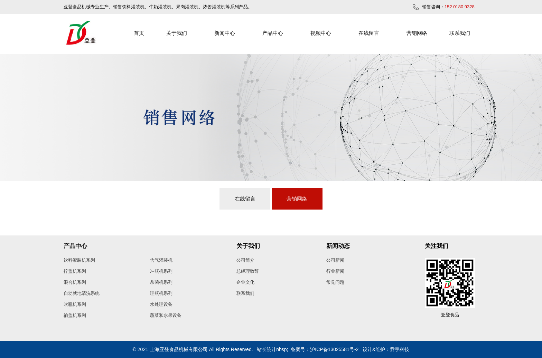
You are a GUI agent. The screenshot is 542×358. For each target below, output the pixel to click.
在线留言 (368, 33)
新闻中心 (224, 33)
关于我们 (176, 33)
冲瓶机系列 (161, 271)
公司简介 (245, 260)
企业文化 (245, 282)
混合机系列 (75, 282)
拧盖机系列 (75, 271)
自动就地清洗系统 (82, 293)
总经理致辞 (247, 271)
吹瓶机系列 (75, 304)
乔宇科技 (399, 349)
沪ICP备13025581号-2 (334, 349)
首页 (139, 33)
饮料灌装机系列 (79, 260)
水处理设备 (161, 304)
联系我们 (459, 33)
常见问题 (335, 282)
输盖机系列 (75, 315)
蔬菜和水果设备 (165, 315)
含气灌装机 (161, 260)
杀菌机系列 (161, 282)
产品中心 (272, 33)
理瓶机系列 (161, 293)
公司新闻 (335, 260)
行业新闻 (335, 271)
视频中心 (320, 33)
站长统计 (266, 349)
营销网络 (416, 33)
